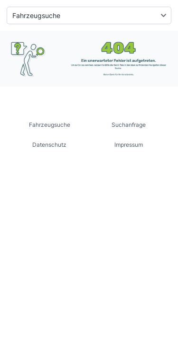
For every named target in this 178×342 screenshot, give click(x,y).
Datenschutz (49, 144)
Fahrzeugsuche (49, 124)
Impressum (128, 144)
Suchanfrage (129, 124)
